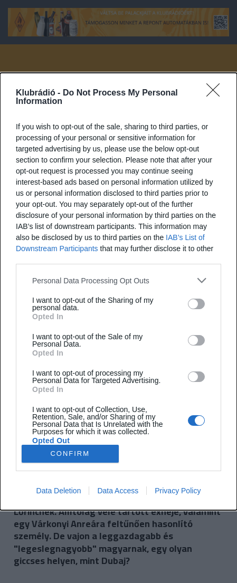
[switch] (196, 304)
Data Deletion (58, 490)
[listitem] (118, 280)
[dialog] (118, 291)
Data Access (117, 490)
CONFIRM (70, 453)
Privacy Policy (178, 490)
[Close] (216, 93)
